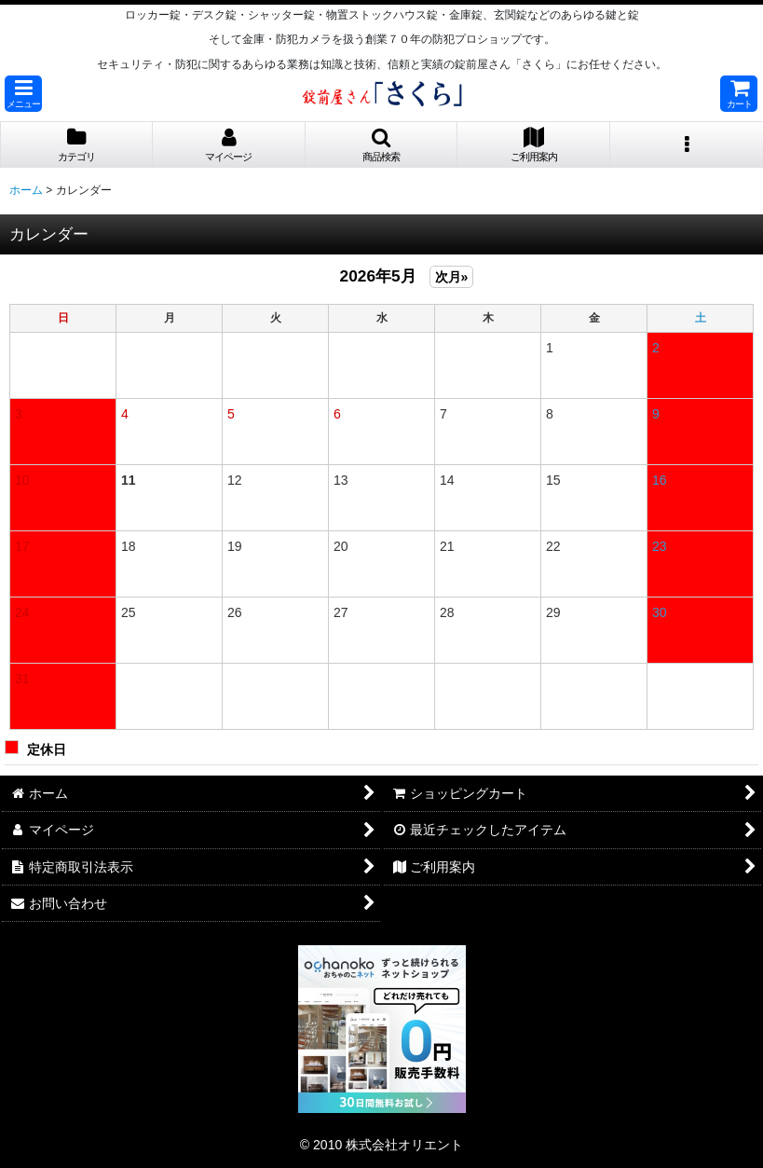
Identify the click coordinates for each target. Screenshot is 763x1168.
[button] (23, 94)
